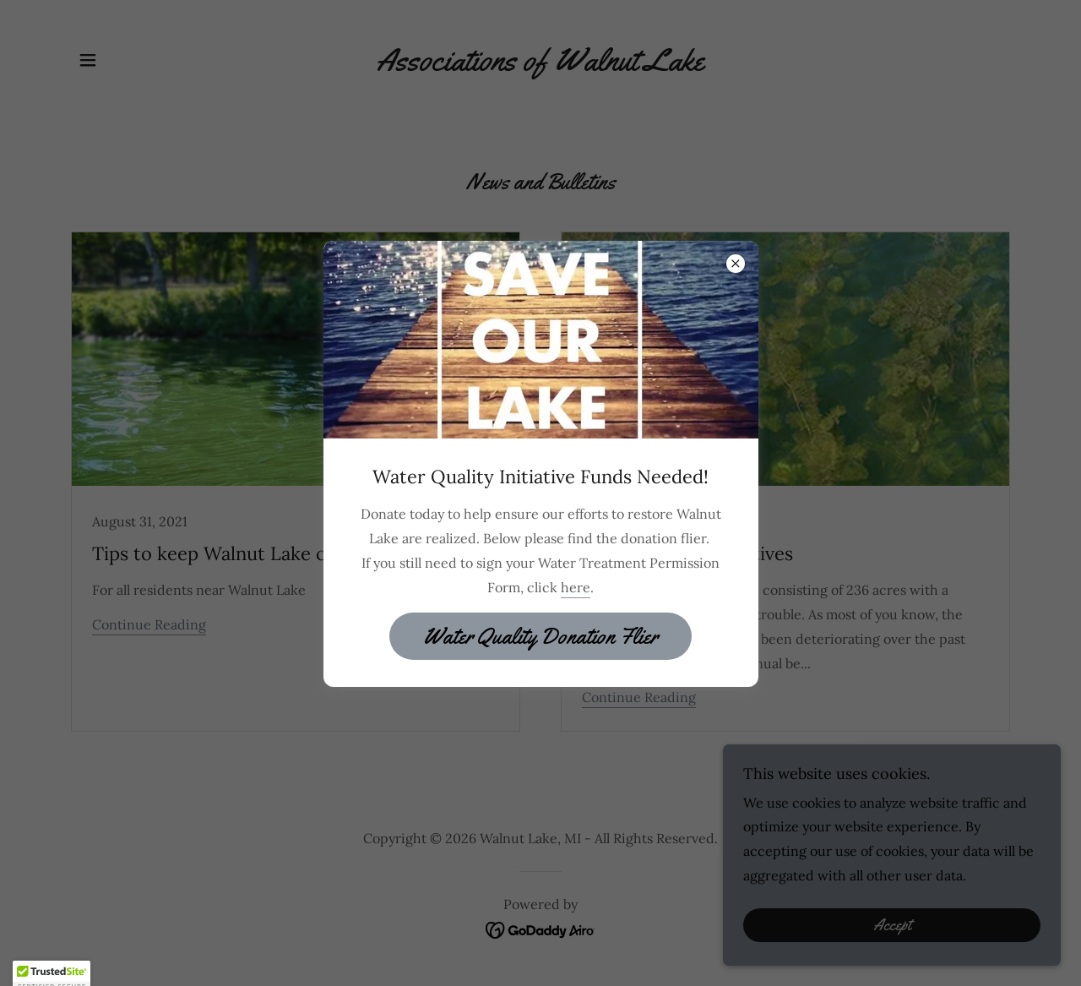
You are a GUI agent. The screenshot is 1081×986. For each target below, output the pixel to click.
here (575, 587)
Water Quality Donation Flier (540, 637)
